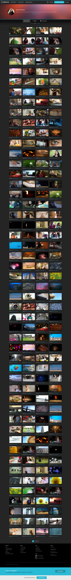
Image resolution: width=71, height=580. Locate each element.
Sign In (67, 2)
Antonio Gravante (15, 35)
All (31, 23)
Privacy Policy (37, 548)
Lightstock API (8, 552)
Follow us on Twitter (40, 555)
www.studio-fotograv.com (36, 13)
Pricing (51, 2)
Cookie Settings (38, 549)
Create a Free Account (9, 548)
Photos (35, 23)
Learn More (60, 571)
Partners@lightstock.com (54, 552)
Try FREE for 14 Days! (59, 2)
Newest (35, 20)
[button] (13, 2)
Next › (37, 541)
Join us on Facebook (40, 556)
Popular (27, 20)
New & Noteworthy (23, 552)
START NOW (42, 577)
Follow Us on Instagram (40, 558)
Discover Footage (23, 548)
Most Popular (22, 549)
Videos (38, 23)
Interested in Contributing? (9, 553)
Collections (44, 20)
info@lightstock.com (53, 549)
